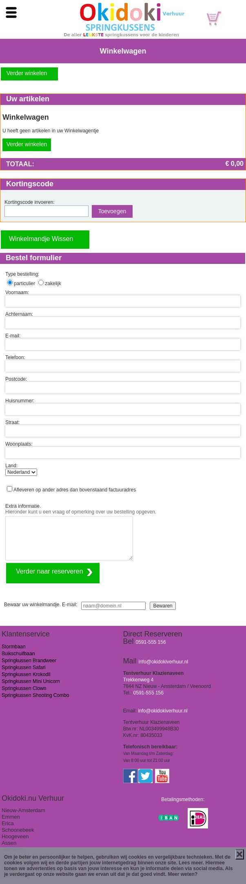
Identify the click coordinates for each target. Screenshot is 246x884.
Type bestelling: (22, 274)
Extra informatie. (23, 506)
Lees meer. (191, 863)
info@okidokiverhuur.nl (163, 662)
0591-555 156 (151, 642)
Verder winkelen (27, 73)
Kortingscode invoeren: (29, 202)
